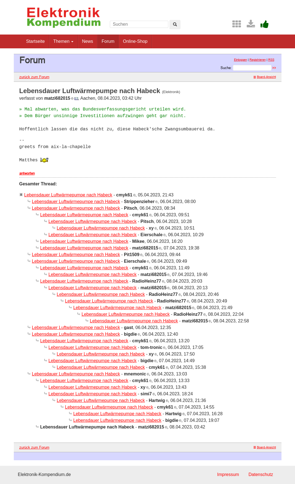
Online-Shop (135, 41)
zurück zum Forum (34, 77)
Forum (108, 41)
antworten (27, 173)
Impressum (228, 474)
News (87, 41)
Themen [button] (63, 41)
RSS (271, 60)
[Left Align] (174, 24)
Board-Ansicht (265, 77)
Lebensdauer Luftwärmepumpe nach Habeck (68, 195)
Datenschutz (261, 474)
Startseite (35, 41)
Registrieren (257, 60)
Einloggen (240, 60)
